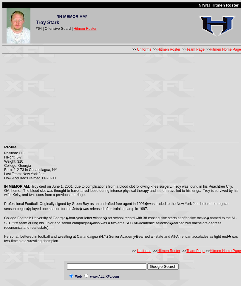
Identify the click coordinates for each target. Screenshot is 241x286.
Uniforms (144, 49)
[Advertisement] (121, 97)
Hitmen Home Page (225, 49)
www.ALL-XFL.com (104, 276)
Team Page (195, 49)
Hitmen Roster (85, 29)
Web (78, 276)
